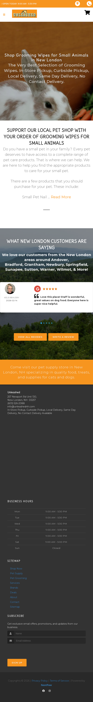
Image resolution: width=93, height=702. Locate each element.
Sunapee (13, 269)
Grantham (34, 264)
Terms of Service (59, 680)
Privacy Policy (40, 680)
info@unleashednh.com (21, 406)
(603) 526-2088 (16, 403)
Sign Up (17, 662)
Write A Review (63, 336)
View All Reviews (30, 336)
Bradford (13, 264)
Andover (59, 259)
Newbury (55, 264)
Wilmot (64, 269)
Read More (61, 197)
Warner (47, 269)
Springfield (76, 264)
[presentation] (25, 649)
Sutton (31, 269)
